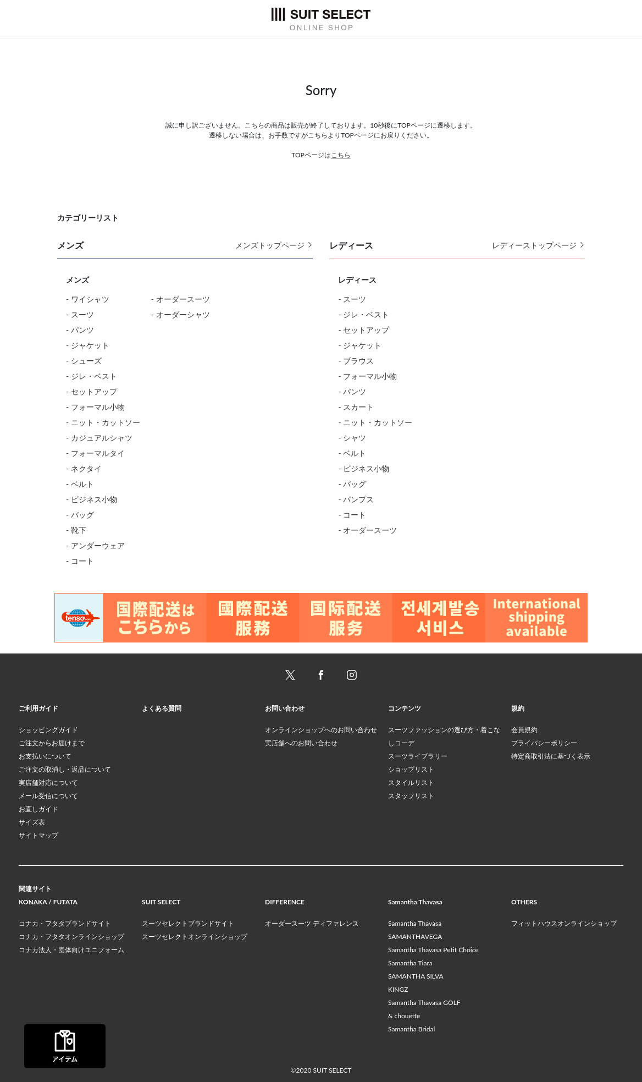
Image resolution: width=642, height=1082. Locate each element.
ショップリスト (411, 769)
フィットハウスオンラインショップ (564, 923)
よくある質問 (161, 708)
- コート (80, 560)
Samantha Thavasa (414, 923)
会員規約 (524, 730)
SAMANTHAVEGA (415, 936)
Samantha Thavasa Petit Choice (433, 950)
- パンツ (80, 329)
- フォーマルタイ (95, 453)
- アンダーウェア (95, 545)
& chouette (404, 1016)
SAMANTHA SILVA (416, 976)
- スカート (356, 406)
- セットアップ (91, 391)
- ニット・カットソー (103, 422)
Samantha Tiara (410, 963)
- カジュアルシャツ (99, 437)
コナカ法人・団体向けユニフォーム (71, 950)
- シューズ (84, 360)
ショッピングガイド (48, 730)
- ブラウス (356, 360)
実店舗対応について (48, 782)
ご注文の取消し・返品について (65, 769)
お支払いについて (45, 756)
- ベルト (80, 483)
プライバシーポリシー (544, 743)
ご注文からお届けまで (52, 743)
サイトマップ (38, 835)
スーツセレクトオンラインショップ (194, 936)
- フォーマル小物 (95, 406)
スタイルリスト (411, 782)
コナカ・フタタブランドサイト (65, 923)
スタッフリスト (411, 796)
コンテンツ (404, 708)
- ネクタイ (84, 468)
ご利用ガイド (38, 708)
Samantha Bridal (411, 1029)
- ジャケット (87, 345)
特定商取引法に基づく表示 (550, 756)
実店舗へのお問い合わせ (301, 743)
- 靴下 (76, 530)
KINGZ (398, 989)
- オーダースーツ (180, 299)
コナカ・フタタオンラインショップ (71, 936)
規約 (517, 708)
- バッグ (80, 514)
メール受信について (48, 796)
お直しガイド (38, 809)
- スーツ (80, 314)
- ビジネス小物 (91, 499)
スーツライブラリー (417, 756)
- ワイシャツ (87, 299)
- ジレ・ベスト (91, 376)
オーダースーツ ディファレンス (312, 923)
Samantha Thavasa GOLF (424, 1002)
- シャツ (352, 437)
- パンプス (356, 499)
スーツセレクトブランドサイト (188, 923)
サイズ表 (32, 822)
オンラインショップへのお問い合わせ (321, 730)
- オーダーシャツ (180, 314)
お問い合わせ (285, 708)
